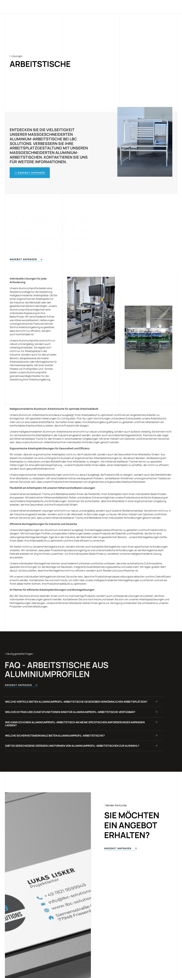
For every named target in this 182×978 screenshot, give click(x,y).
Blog (91, 6)
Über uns (105, 6)
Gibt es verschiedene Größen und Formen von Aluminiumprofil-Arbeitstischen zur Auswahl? (79, 762)
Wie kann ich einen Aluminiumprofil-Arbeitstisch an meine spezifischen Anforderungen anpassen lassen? (74, 734)
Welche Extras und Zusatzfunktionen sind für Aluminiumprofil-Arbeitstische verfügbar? (77, 719)
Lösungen (77, 6)
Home (62, 6)
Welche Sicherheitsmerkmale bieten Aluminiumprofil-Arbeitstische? (60, 749)
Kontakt (122, 6)
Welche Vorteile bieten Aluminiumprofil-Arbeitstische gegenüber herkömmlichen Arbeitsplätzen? (70, 704)
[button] (84, 705)
